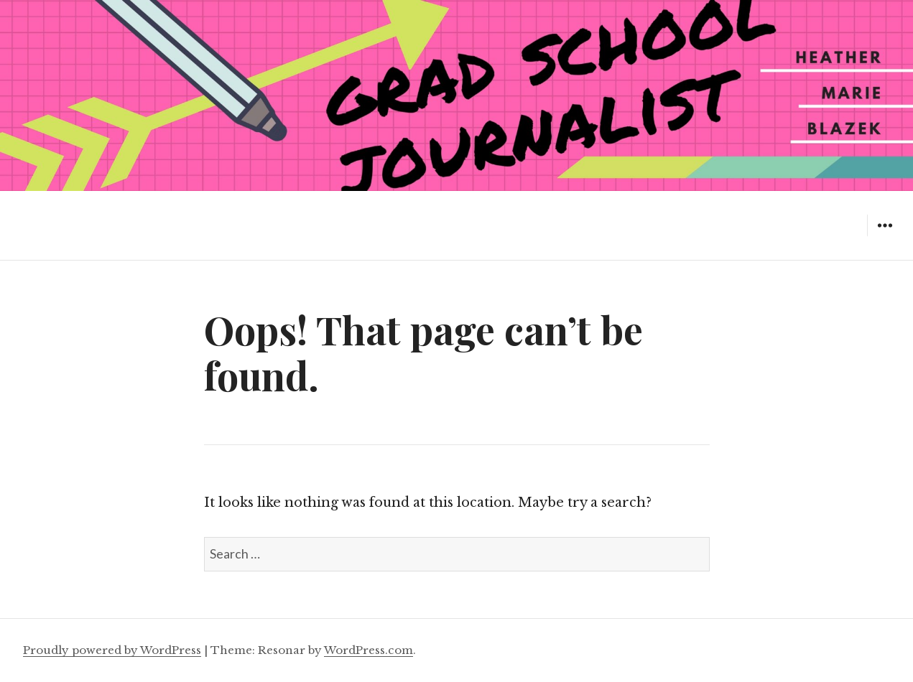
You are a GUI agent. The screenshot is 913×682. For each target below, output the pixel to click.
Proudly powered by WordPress (112, 650)
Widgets (885, 236)
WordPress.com (368, 650)
